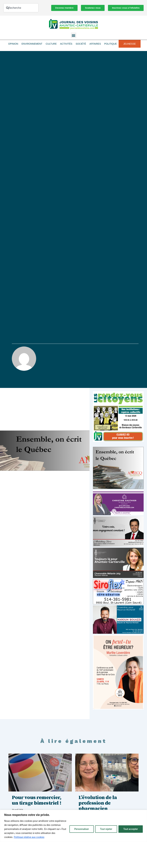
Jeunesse (129, 43)
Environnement (32, 43)
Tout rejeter (106, 829)
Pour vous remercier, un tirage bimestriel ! (36, 800)
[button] (73, 35)
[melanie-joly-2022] (118, 577)
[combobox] (21, 7)
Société (81, 43)
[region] (73, 826)
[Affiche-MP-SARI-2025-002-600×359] (118, 545)
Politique (110, 43)
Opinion (13, 43)
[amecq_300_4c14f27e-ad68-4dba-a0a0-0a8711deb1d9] (118, 488)
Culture (51, 43)
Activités (66, 43)
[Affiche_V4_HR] (118, 708)
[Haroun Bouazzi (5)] (118, 632)
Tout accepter (130, 829)
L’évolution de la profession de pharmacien (98, 803)
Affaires (95, 43)
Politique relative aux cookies (29, 837)
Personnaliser (81, 829)
